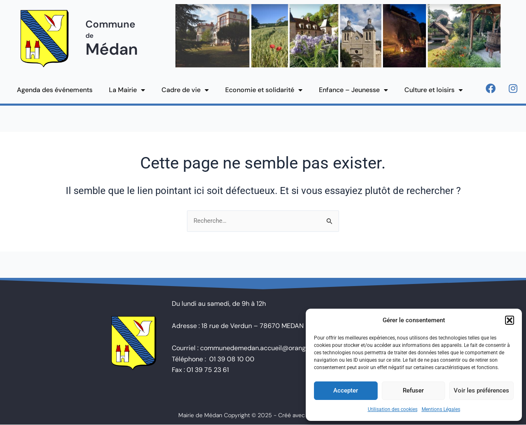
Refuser (413, 390)
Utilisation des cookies (393, 409)
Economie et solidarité (263, 90)
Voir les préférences (481, 390)
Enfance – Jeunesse (353, 90)
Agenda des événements (54, 89)
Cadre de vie (185, 90)
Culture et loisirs (433, 90)
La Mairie (127, 90)
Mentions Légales (441, 409)
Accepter (345, 390)
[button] (509, 320)
